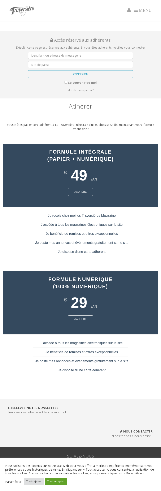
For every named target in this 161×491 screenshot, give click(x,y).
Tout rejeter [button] (33, 481)
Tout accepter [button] (56, 481)
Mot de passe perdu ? (80, 90)
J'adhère (80, 191)
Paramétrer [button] (13, 481)
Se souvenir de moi (81, 83)
